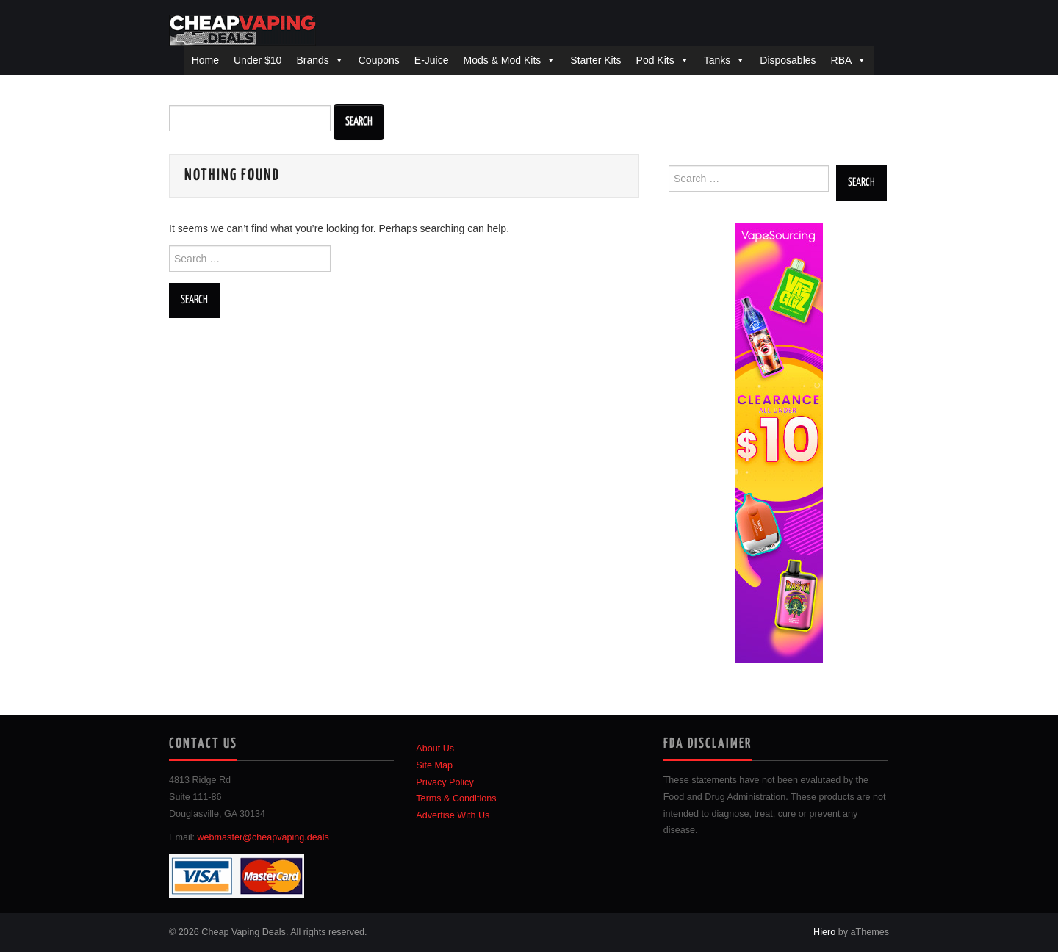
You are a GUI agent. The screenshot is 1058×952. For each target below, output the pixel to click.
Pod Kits (655, 60)
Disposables (788, 60)
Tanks (717, 60)
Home (205, 60)
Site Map (434, 765)
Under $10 (257, 60)
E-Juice (431, 60)
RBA (841, 60)
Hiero (824, 932)
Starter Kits (595, 60)
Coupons (379, 60)
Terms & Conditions (456, 798)
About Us (435, 748)
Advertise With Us (452, 815)
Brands (312, 60)
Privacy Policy (444, 782)
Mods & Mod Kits (502, 60)
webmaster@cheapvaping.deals (263, 837)
